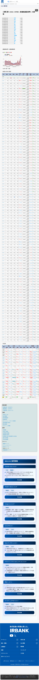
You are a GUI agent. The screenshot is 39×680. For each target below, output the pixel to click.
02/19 (3, 263)
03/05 (3, 239)
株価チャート (6, 443)
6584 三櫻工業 (4, 6)
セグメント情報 (6, 425)
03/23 (3, 210)
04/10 (3, 173)
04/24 (3, 146)
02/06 (3, 284)
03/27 (3, 199)
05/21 (3, 107)
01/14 (3, 329)
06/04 (3, 80)
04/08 (3, 178)
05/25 (3, 101)
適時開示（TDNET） (8, 408)
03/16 (3, 220)
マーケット (9, 639)
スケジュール (4, 653)
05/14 (3, 120)
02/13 (3, 273)
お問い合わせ (6, 660)
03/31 (3, 194)
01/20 (3, 318)
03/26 (3, 202)
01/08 (3, 337)
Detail (19, 480)
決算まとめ (5, 414)
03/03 (3, 244)
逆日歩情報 (5, 437)
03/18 (3, 215)
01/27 (3, 305)
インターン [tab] (8, 585)
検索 (2, 650)
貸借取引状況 (6, 434)
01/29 (3, 300)
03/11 (3, 228)
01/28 (3, 302)
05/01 (3, 136)
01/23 (3, 310)
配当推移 (5, 424)
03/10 (3, 231)
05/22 (3, 104)
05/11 (3, 128)
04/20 (3, 157)
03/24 (3, 207)
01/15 (3, 326)
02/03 (3, 292)
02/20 (3, 260)
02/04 (3, 289)
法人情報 (29, 643)
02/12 (3, 276)
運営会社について (14, 660)
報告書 (22, 646)
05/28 (3, 93)
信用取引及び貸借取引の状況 (10, 436)
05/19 (3, 112)
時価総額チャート (7, 449)
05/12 (3, 125)
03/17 (3, 218)
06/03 (3, 83)
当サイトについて (5, 656)
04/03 (3, 186)
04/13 (3, 170)
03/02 (3, 247)
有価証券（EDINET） (8, 407)
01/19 (3, 321)
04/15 (3, 165)
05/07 (3, 133)
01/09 (3, 334)
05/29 (3, 91)
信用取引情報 (6, 433)
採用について (21, 660)
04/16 (3, 162)
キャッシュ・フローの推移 (9, 420)
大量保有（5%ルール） (8, 410)
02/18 (3, 265)
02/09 (3, 281)
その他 (22, 653)
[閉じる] (37, 676)
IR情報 (4, 429)
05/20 (3, 109)
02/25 (3, 255)
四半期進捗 (5, 417)
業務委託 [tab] (12, 470)
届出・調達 (9, 643)
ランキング (23, 650)
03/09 (3, 234)
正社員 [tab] (7, 470)
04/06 (3, 183)
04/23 (3, 149)
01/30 (3, 297)
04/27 (3, 144)
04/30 (3, 138)
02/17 (3, 268)
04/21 (3, 154)
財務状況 (5, 419)
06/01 (3, 88)
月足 (10, 52)
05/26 (3, 99)
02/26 (3, 252)
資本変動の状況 (6, 422)
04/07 (3, 181)
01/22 (3, 313)
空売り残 (29, 639)
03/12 (3, 226)
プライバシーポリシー (29, 660)
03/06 (3, 236)
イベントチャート (7, 445)
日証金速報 (5, 439)
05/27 (3, 96)
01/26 (3, 308)
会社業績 (5, 416)
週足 (7, 52)
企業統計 (9, 646)
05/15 (3, 117)
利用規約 (17, 675)
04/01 (3, 191)
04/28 (3, 141)
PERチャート (6, 446)
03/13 (3, 223)
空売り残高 (5, 431)
